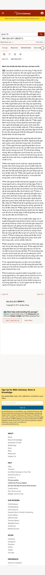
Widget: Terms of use (15, 494)
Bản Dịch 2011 (11, 301)
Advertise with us (14, 475)
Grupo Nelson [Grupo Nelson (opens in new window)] (13, 515)
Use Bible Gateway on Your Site (19, 472)
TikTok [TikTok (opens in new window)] (10, 547)
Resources (14, 48)
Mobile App (12, 445)
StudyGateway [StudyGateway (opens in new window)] (13, 507)
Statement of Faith (14, 443)
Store (10, 448)
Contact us (12, 477)
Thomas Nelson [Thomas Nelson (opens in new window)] (13, 520)
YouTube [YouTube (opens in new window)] (11, 553)
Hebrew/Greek (26, 48)
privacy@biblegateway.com (10, 424)
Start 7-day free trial (12, 320)
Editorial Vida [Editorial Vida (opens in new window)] (13, 518)
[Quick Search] (19, 34)
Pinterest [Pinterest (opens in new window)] (11, 544)
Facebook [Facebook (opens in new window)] (11, 539)
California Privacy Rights (17, 483)
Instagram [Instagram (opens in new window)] (11, 542)
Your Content (38, 48)
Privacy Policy (13, 422)
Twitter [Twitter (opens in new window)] (10, 550)
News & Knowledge (15, 440)
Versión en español (15, 563)
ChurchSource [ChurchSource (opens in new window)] (13, 510)
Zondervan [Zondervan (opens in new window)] (12, 526)
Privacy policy (13, 480)
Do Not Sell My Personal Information (22, 486)
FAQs (10, 466)
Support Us (12, 456)
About (10, 437)
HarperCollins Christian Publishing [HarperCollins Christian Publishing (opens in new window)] (20, 512)
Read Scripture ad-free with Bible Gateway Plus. (22, 18)
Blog (9, 451)
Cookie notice (13, 488)
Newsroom (12, 453)
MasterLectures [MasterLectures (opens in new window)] (13, 529)
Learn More (28, 320)
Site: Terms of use (14, 491)
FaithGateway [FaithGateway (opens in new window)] (13, 504)
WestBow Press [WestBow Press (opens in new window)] (13, 523)
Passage (5, 48)
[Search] (41, 34)
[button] (42, 13)
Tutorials (11, 469)
